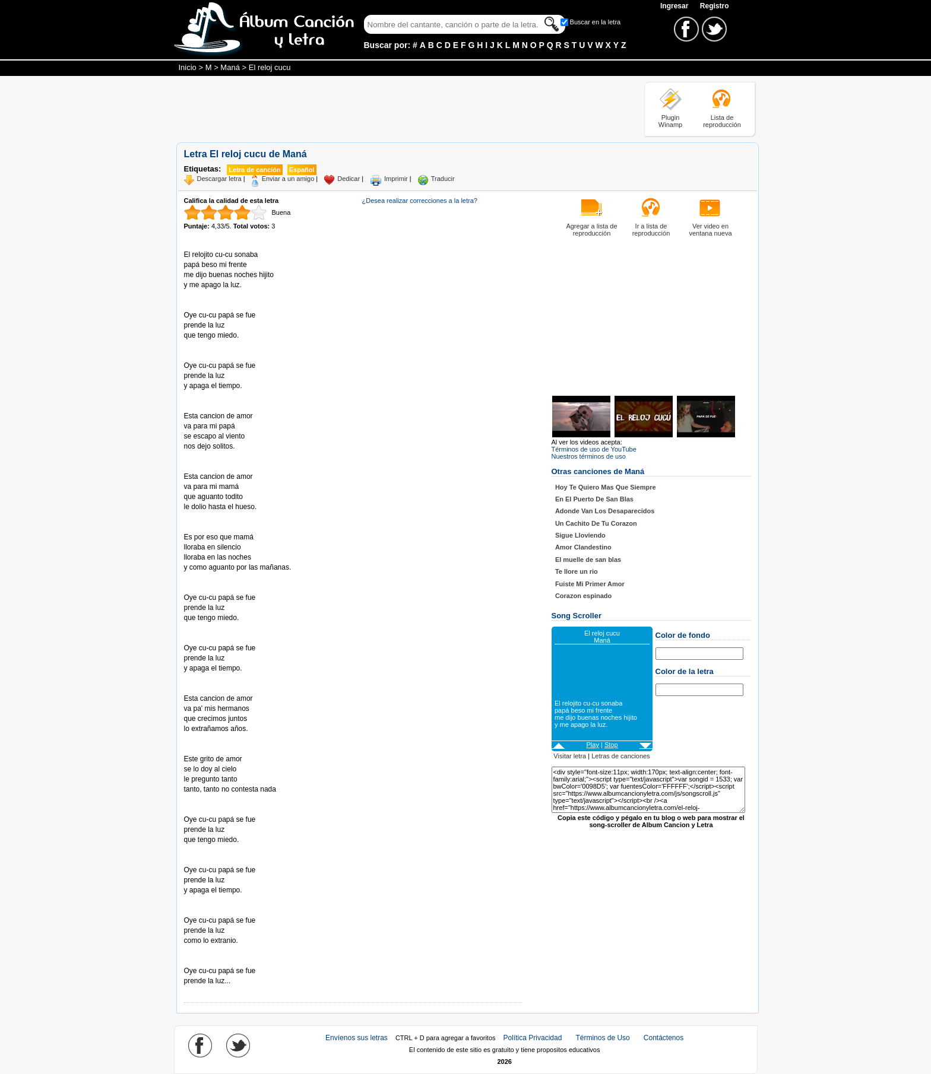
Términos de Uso (602, 1038)
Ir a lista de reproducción (651, 230)
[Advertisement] (392, 108)
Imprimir (396, 178)
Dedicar (348, 178)
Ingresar (675, 6)
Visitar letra (569, 756)
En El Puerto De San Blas (594, 499)
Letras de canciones (620, 756)
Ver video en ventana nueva (710, 230)
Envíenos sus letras (356, 1038)
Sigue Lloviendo (580, 535)
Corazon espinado (583, 595)
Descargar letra (219, 178)
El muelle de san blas (588, 559)
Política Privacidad (533, 1038)
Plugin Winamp (670, 121)
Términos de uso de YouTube (594, 449)
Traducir (443, 178)
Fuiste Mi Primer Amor (590, 583)
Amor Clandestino (583, 547)
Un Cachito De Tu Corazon (596, 523)
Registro (714, 6)
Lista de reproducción (722, 121)
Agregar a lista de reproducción (591, 230)
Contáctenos (663, 1038)
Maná (230, 67)
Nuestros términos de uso (589, 456)
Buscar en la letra (595, 22)
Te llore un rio (576, 571)
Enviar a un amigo (288, 178)
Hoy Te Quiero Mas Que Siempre (605, 487)
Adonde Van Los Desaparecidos (605, 510)
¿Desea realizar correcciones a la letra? (419, 200)
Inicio (188, 67)
